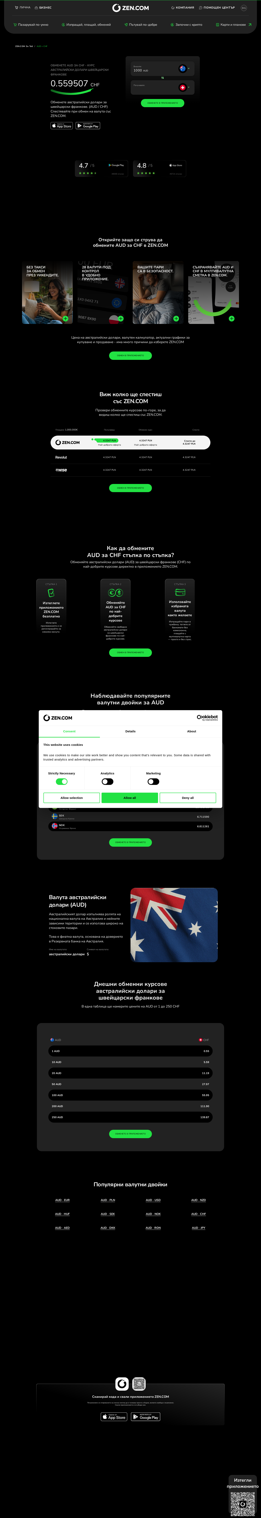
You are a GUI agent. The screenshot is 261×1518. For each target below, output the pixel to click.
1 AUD (56, 1051)
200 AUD (57, 1106)
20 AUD (56, 1073)
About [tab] (191, 731)
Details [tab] (130, 731)
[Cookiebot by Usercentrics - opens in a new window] (200, 718)
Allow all (130, 798)
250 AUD (57, 1117)
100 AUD (57, 1095)
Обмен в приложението (130, 355)
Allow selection (72, 798)
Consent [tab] (69, 731)
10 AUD (56, 1062)
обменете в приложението (130, 842)
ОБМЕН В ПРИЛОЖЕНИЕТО (130, 488)
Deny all (188, 798)
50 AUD (56, 1084)
